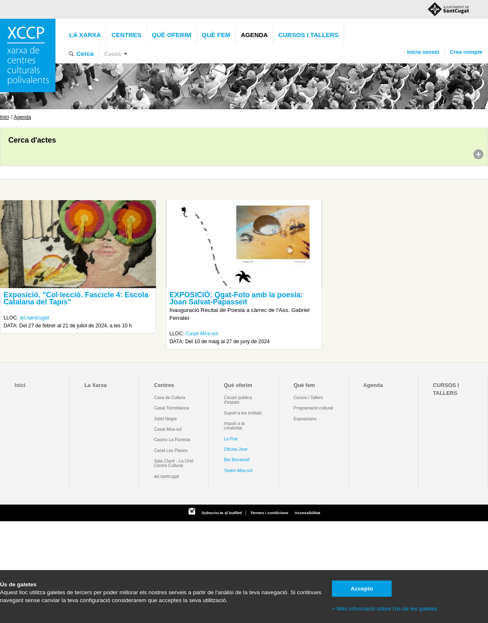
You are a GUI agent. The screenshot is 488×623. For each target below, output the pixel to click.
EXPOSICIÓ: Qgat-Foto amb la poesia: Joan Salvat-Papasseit (236, 298)
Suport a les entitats (243, 413)
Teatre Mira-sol (238, 470)
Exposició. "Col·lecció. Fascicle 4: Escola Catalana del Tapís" (75, 298)
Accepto (362, 588)
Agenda (254, 34)
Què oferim (171, 34)
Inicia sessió (423, 52)
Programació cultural (313, 408)
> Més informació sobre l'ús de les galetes (385, 608)
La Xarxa (85, 34)
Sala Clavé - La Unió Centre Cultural (174, 463)
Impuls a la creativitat (234, 425)
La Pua (231, 439)
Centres (126, 34)
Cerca (85, 53)
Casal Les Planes (170, 450)
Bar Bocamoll (236, 459)
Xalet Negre (165, 419)
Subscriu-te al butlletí (221, 512)
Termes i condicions (269, 512)
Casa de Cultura (169, 397)
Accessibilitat (307, 512)
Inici (4, 117)
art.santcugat (34, 318)
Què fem (216, 34)
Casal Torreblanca (171, 408)
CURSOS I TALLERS (308, 34)
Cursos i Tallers (308, 397)
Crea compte (466, 52)
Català (112, 54)
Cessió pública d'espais (238, 399)
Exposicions (305, 419)
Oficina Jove (236, 449)
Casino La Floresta (172, 439)
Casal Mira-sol (202, 334)
